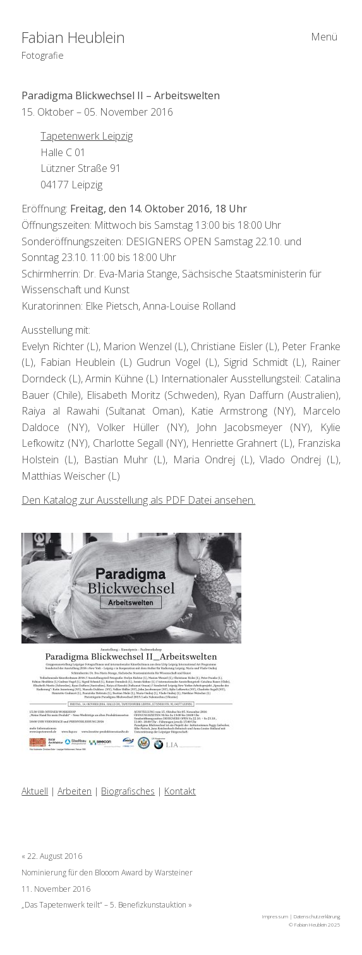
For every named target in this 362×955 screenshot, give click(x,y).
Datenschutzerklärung (317, 916)
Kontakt (180, 791)
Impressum (275, 916)
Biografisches (128, 791)
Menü (324, 37)
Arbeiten (74, 791)
